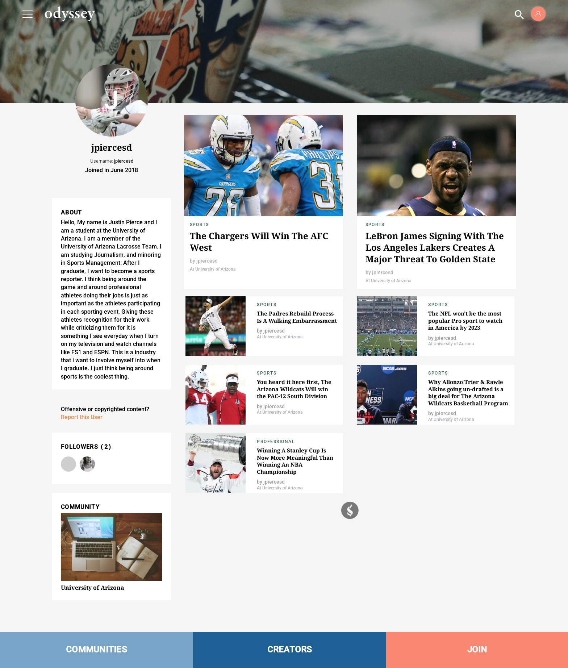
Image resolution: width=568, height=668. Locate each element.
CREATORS (289, 649)
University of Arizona (92, 588)
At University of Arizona (212, 269)
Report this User (82, 417)
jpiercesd (207, 261)
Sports (199, 224)
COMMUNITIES (96, 649)
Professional (276, 441)
